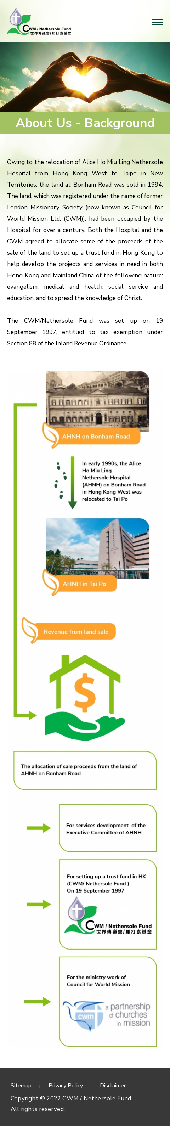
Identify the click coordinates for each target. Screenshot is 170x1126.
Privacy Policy (66, 1086)
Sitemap (21, 1086)
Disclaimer (113, 1086)
